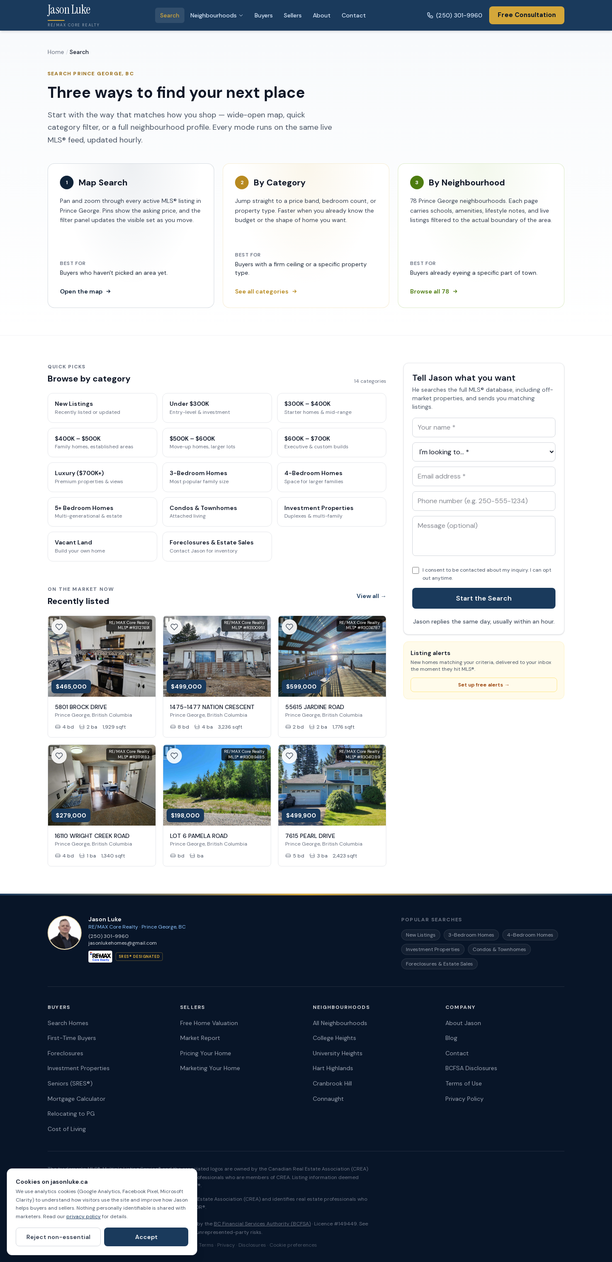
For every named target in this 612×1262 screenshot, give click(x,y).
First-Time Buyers (72, 1038)
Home (56, 52)
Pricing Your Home (205, 1053)
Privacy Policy (464, 1098)
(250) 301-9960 (454, 15)
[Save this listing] (59, 627)
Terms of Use (463, 1083)
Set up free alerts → (484, 684)
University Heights (338, 1053)
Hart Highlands (333, 1068)
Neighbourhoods (217, 15)
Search (169, 15)
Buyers (264, 15)
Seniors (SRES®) (70, 1083)
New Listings (421, 935)
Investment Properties (433, 949)
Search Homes (68, 1023)
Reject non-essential (58, 1237)
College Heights (334, 1038)
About (322, 15)
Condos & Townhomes (499, 949)
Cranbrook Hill (332, 1083)
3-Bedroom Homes (471, 935)
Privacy (226, 1245)
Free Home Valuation (209, 1023)
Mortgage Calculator (76, 1098)
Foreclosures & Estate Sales (439, 963)
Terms (206, 1245)
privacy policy (83, 1216)
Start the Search (484, 598)
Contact (354, 15)
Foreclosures (65, 1053)
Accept (146, 1237)
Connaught (328, 1098)
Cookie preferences (293, 1245)
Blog (451, 1038)
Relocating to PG (71, 1113)
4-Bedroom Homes (530, 935)
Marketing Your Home (210, 1068)
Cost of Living (67, 1129)
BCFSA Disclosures (471, 1068)
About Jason (463, 1023)
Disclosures (252, 1245)
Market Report (200, 1038)
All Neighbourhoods (340, 1023)
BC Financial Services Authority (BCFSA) (262, 1223)
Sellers (293, 15)
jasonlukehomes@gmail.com (122, 943)
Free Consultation (527, 15)
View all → (371, 596)
